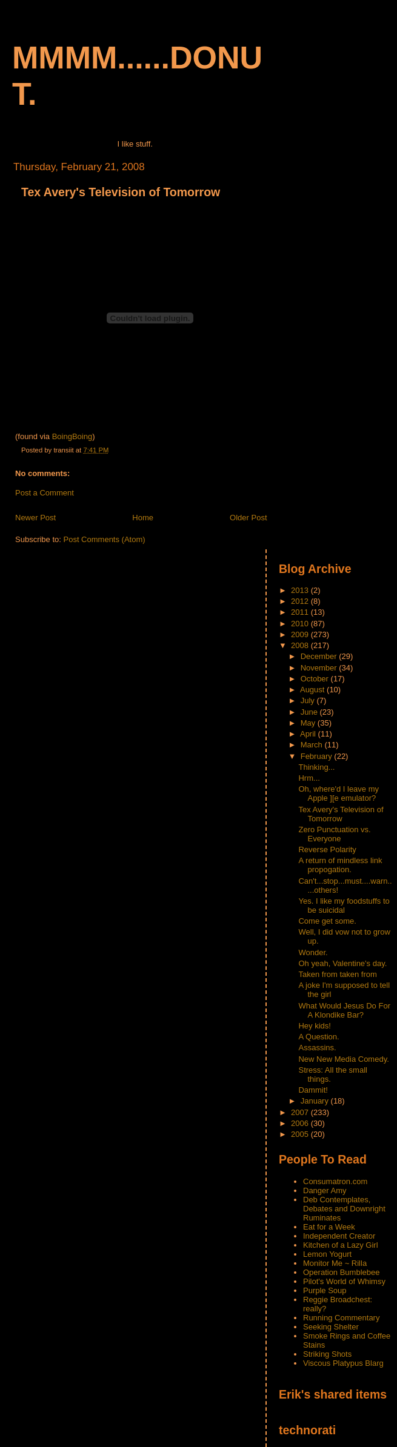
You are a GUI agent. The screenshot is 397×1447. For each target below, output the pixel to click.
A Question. (318, 1036)
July (309, 700)
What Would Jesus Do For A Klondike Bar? (344, 1010)
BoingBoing (72, 436)
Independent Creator (339, 1235)
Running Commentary (341, 1317)
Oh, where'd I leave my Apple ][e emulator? (338, 793)
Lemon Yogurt (327, 1254)
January (316, 1100)
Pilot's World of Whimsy (344, 1281)
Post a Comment (44, 492)
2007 (301, 1112)
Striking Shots (327, 1354)
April (309, 733)
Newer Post (35, 517)
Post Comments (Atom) (104, 539)
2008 (301, 645)
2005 (301, 1134)
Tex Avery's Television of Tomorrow (120, 192)
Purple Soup (325, 1290)
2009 (301, 634)
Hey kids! (314, 1025)
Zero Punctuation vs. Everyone (334, 834)
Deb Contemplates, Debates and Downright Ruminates (344, 1208)
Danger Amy (325, 1190)
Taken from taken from (337, 974)
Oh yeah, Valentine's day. (342, 963)
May (309, 722)
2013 (301, 590)
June (310, 712)
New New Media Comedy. (343, 1059)
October (316, 678)
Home (142, 517)
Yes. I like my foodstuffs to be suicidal (343, 905)
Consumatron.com (335, 1181)
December (320, 656)
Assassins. (317, 1047)
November (320, 667)
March (313, 744)
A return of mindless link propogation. (340, 865)
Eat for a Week (329, 1226)
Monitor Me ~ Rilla (335, 1263)
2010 (301, 623)
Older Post (248, 517)
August (313, 689)
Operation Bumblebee (341, 1272)
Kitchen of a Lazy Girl (340, 1245)
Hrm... (308, 778)
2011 (301, 612)
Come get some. (327, 920)
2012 (301, 601)
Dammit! (312, 1089)
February (318, 756)
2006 (301, 1123)
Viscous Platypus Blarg (343, 1363)
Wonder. (312, 952)
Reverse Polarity (327, 849)
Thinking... (316, 767)
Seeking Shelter (331, 1326)
